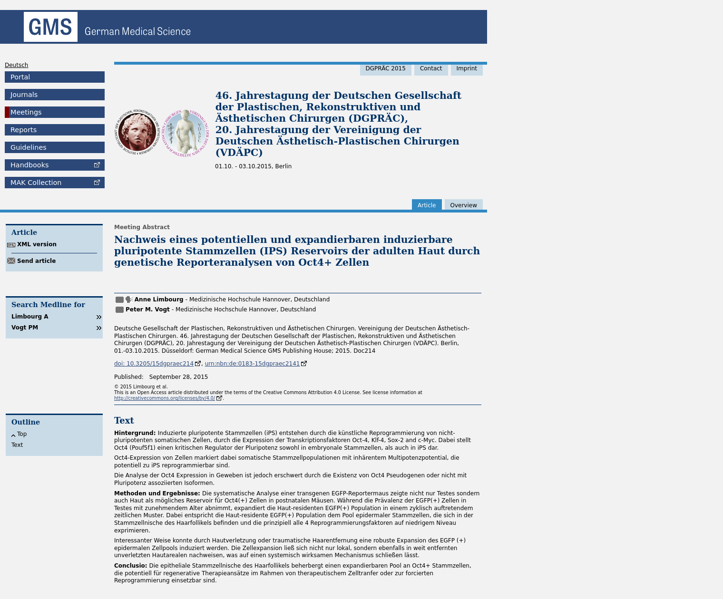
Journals (24, 94)
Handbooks (29, 165)
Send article (36, 261)
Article (427, 205)
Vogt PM (24, 327)
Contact (431, 68)
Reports (23, 130)
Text (17, 445)
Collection (35, 182)
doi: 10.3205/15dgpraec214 (154, 363)
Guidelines (28, 147)
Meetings (26, 112)
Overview (464, 205)
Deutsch (16, 65)
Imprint (467, 68)
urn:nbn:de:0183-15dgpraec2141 (252, 363)
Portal (20, 77)
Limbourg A (30, 316)
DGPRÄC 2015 (386, 68)
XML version (37, 244)
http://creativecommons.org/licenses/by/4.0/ (164, 398)
